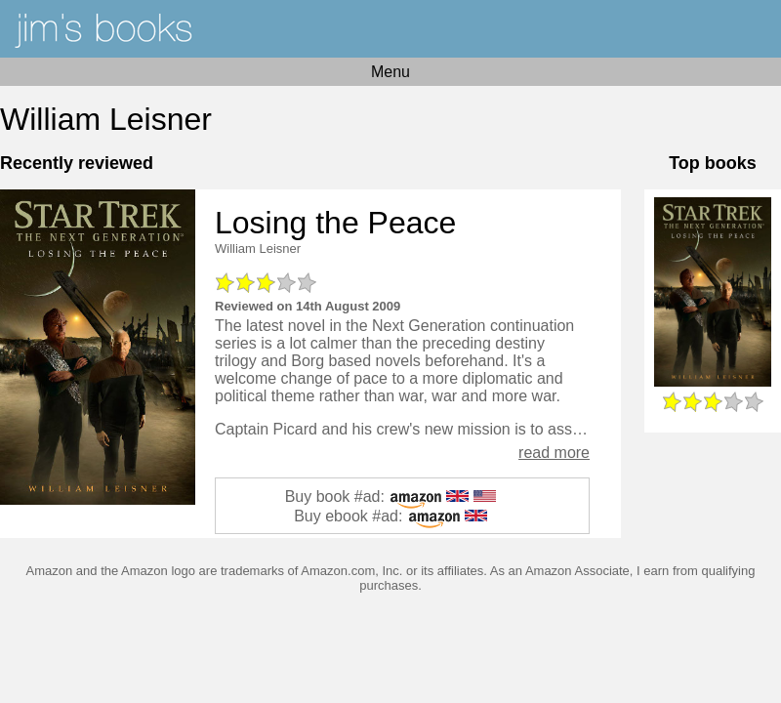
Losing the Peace (335, 222)
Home (390, 29)
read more (554, 452)
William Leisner (258, 248)
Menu (390, 71)
